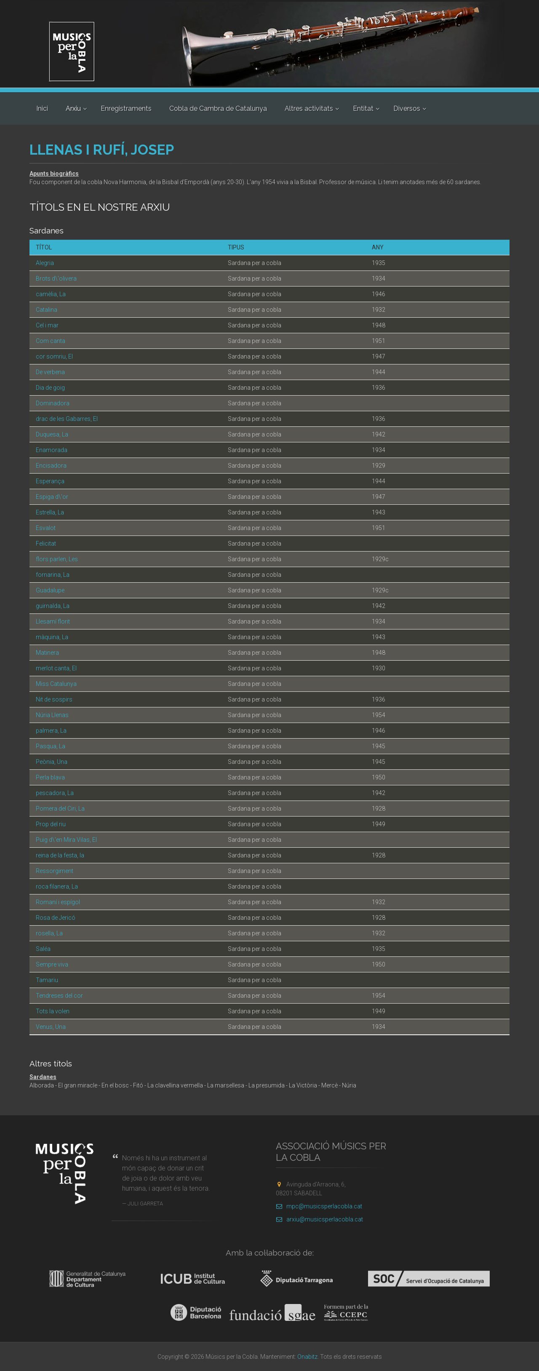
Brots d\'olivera (56, 278)
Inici (42, 108)
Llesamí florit (53, 621)
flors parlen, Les (57, 559)
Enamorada (51, 450)
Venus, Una (51, 1026)
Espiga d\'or (52, 496)
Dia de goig (50, 387)
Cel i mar (47, 325)
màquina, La (52, 637)
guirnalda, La (52, 605)
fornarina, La (52, 574)
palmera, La (51, 730)
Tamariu (47, 980)
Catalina (46, 309)
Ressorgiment (54, 871)
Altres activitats (309, 108)
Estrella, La (50, 512)
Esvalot (46, 528)
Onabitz (307, 1356)
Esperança (50, 481)
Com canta (50, 340)
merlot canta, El (56, 668)
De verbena (50, 372)
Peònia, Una (51, 761)
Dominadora (52, 403)
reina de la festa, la (60, 855)
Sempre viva (52, 964)
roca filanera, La (57, 886)
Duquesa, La (52, 434)
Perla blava (50, 777)
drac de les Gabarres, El (67, 418)
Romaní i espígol (58, 902)
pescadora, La (55, 793)
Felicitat (46, 543)
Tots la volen (52, 1011)
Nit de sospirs (54, 699)
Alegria (45, 263)
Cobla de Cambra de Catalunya (218, 108)
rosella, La (49, 933)
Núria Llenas (52, 715)
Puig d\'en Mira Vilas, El (66, 839)
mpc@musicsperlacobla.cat (319, 1206)
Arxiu (73, 108)
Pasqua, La (50, 746)
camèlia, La (51, 294)
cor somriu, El (54, 356)
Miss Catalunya (56, 683)
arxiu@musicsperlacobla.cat (319, 1219)
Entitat (363, 108)
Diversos (406, 108)
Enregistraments (126, 108)
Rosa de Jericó (55, 917)
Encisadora (51, 465)
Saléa (43, 948)
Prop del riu (51, 824)
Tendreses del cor (59, 995)
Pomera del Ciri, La (60, 808)
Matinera (47, 652)
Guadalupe (50, 590)
